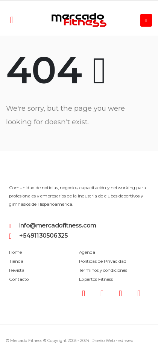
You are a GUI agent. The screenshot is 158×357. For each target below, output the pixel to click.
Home (15, 252)
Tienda (16, 261)
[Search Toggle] (12, 20)
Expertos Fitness (96, 279)
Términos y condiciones (103, 270)
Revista (16, 270)
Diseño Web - (112, 340)
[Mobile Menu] (146, 20)
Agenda (87, 252)
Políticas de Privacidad (102, 261)
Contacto (19, 279)
